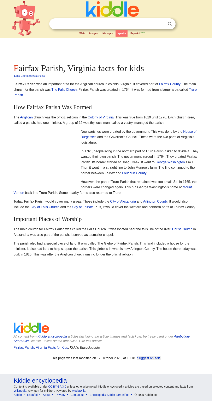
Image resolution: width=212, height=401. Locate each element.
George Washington (170, 162)
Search (170, 24)
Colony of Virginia (101, 117)
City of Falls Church (44, 207)
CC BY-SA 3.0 (57, 386)
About (47, 394)
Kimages (107, 33)
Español (137, 33)
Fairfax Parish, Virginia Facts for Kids (41, 347)
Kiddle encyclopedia (52, 336)
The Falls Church (64, 89)
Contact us (77, 394)
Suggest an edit (148, 358)
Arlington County (155, 201)
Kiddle (18, 394)
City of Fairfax (82, 207)
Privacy (60, 394)
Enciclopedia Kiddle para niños (109, 394)
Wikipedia (20, 390)
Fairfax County (169, 84)
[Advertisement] (106, 49)
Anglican (26, 117)
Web (82, 33)
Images (93, 33)
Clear (161, 23)
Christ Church (182, 229)
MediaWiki (79, 390)
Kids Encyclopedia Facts (29, 75)
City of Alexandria (123, 201)
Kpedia (121, 33)
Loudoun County (134, 173)
